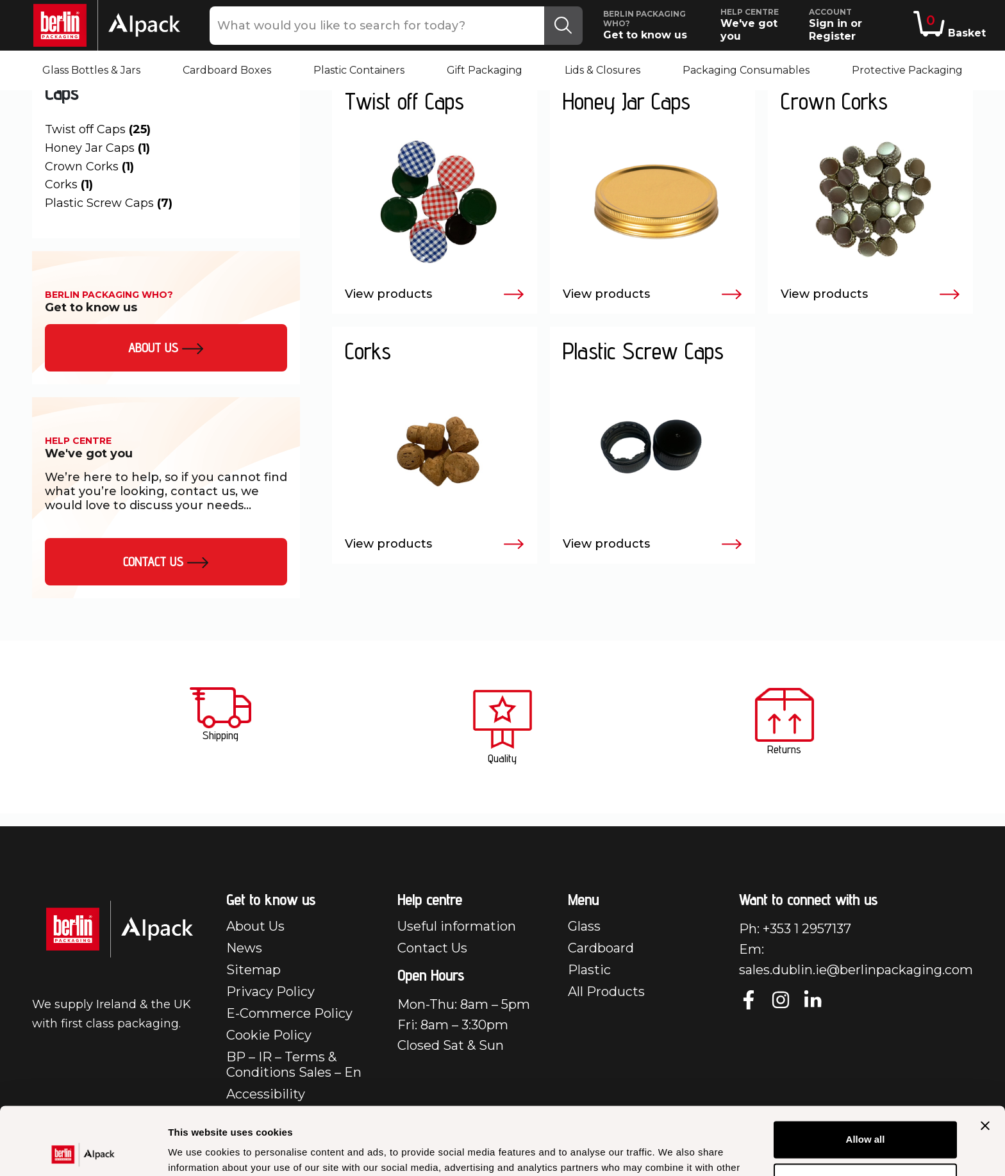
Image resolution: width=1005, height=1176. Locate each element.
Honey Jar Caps (97, 148)
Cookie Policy (268, 1035)
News (244, 948)
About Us (255, 926)
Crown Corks (89, 166)
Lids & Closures (602, 70)
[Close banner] (985, 1058)
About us (166, 347)
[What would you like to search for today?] (377, 25)
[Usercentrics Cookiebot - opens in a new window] (83, 1151)
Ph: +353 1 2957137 (795, 928)
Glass (584, 926)
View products (434, 295)
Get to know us (657, 25)
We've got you (759, 24)
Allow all (865, 1071)
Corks (69, 184)
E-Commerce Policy (289, 1013)
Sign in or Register (858, 24)
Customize (866, 1113)
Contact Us (166, 561)
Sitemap (253, 969)
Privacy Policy (270, 991)
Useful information (456, 926)
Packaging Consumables (746, 70)
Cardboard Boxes (227, 70)
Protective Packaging (907, 70)
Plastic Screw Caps (108, 203)
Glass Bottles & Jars (91, 70)
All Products (606, 991)
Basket (949, 25)
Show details (198, 1150)
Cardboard (601, 948)
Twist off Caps (98, 129)
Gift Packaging (484, 70)
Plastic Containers (358, 70)
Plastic (589, 969)
